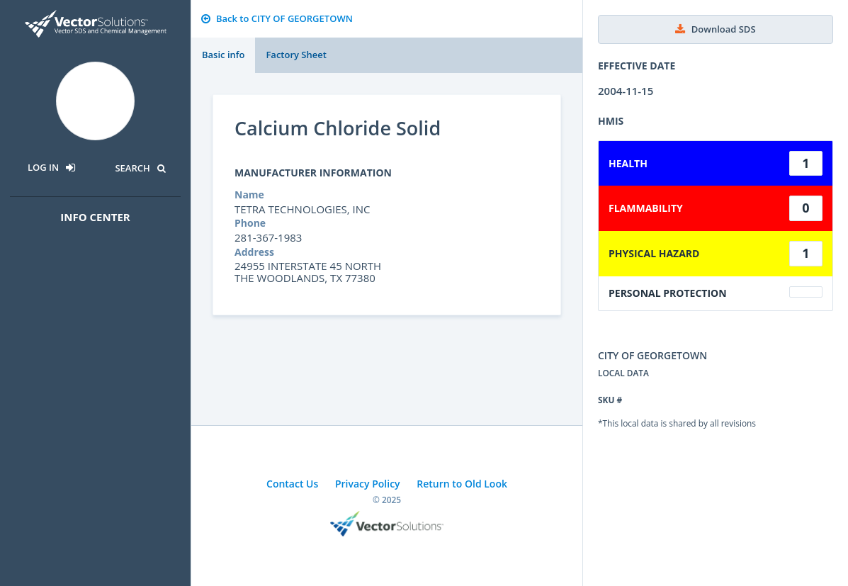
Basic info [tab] (223, 54)
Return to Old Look (462, 483)
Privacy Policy (367, 483)
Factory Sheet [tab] (296, 54)
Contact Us (292, 483)
